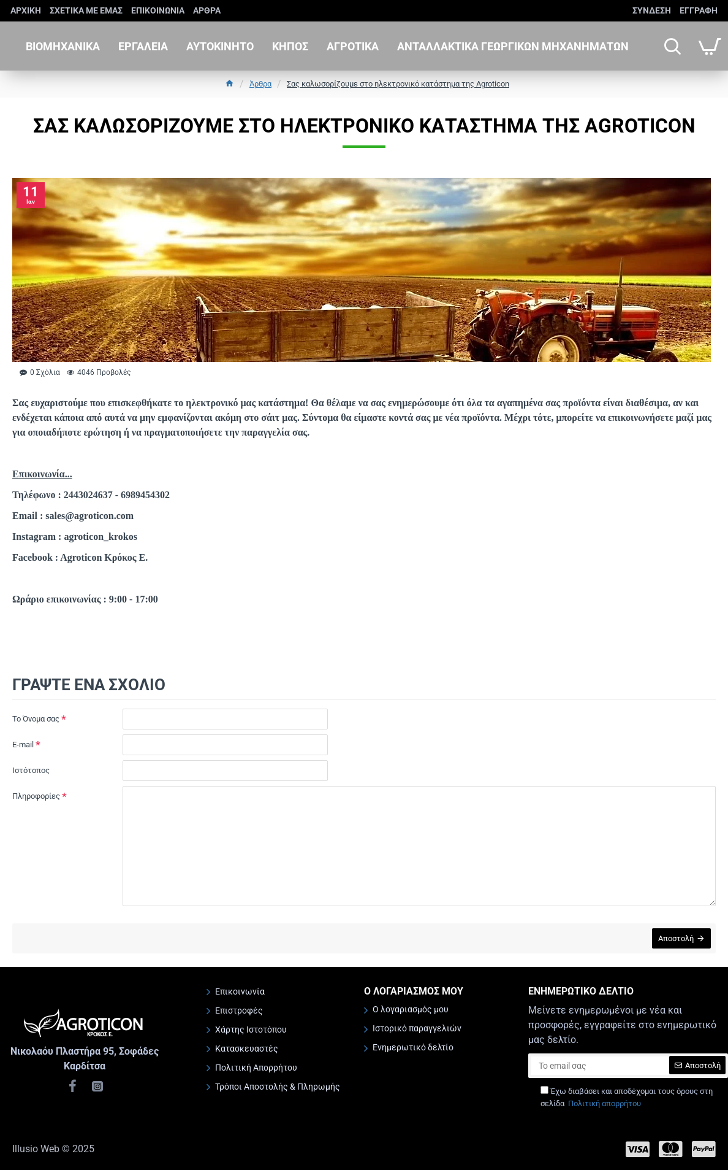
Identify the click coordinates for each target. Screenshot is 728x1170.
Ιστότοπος (31, 770)
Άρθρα (260, 83)
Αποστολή (674, 939)
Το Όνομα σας (35, 718)
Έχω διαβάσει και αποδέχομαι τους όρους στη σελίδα (626, 1098)
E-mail (23, 744)
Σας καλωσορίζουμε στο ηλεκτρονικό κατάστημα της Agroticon (398, 83)
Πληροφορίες (36, 796)
